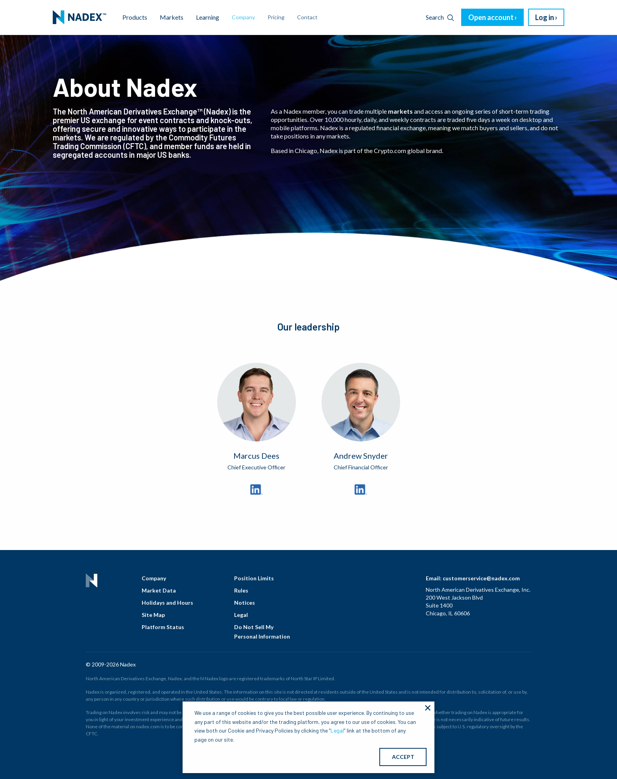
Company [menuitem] (243, 17)
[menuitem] (79, 17)
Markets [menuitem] (171, 17)
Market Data (159, 590)
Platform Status (163, 627)
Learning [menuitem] (207, 17)
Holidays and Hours (167, 602)
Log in (544, 17)
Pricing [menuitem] (276, 17)
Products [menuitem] (134, 17)
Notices (244, 602)
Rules (241, 590)
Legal (241, 614)
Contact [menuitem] (307, 17)
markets (400, 111)
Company (154, 578)
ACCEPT (403, 756)
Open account (491, 17)
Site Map (153, 614)
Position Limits (254, 578)
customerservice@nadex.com (481, 578)
